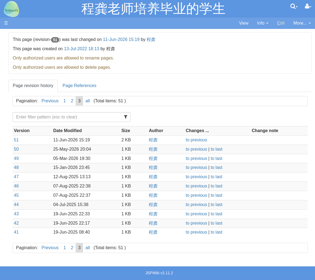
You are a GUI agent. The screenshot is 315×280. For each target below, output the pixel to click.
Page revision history (96, 85)
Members (24, 75)
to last (243, 149)
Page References (142, 85)
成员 (19, 41)
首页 (19, 35)
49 (79, 158)
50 (79, 149)
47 (79, 176)
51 (79, 140)
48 (79, 167)
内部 (19, 60)
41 (79, 232)
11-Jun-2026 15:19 (184, 39)
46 (79, 186)
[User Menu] (308, 6)
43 (79, 214)
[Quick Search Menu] (294, 6)
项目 (19, 47)
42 (79, 223)
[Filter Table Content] (122, 117)
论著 (19, 54)
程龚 (214, 39)
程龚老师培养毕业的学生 (153, 8)
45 (79, 195)
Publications (26, 81)
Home (21, 69)
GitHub (22, 88)
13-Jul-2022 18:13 (144, 48)
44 (79, 204)
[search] (294, 6)
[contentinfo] (262, 23)
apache (11, 9)
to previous (222, 140)
